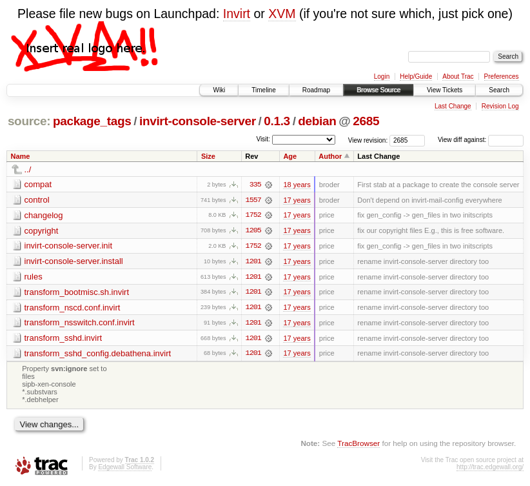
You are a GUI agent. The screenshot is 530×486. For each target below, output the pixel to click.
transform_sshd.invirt (64, 339)
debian (317, 121)
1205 (253, 231)
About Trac (457, 76)
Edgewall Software (125, 468)
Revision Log (500, 106)
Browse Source (378, 90)
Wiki (219, 90)
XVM (281, 13)
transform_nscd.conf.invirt (73, 308)
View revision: (368, 139)
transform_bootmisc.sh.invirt (77, 293)
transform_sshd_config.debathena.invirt (98, 354)
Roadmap (316, 90)
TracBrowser (358, 444)
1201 (253, 262)
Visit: (263, 139)
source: (29, 121)
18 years (296, 184)
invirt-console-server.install (74, 262)
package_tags (92, 121)
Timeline (263, 90)
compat (38, 184)
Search (499, 90)
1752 (253, 215)
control (37, 200)
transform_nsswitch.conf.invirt (80, 324)
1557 (253, 200)
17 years (296, 200)
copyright (42, 231)
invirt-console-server (197, 121)
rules (34, 277)
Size (208, 156)
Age (290, 156)
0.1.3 (277, 121)
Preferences (501, 76)
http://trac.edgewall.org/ (490, 468)
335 (255, 184)
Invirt (236, 13)
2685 (366, 121)
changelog (44, 215)
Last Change (453, 106)
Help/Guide (416, 76)
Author (330, 156)
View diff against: (481, 139)
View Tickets (444, 90)
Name (20, 156)
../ (28, 169)
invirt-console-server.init (69, 246)
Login (381, 76)
